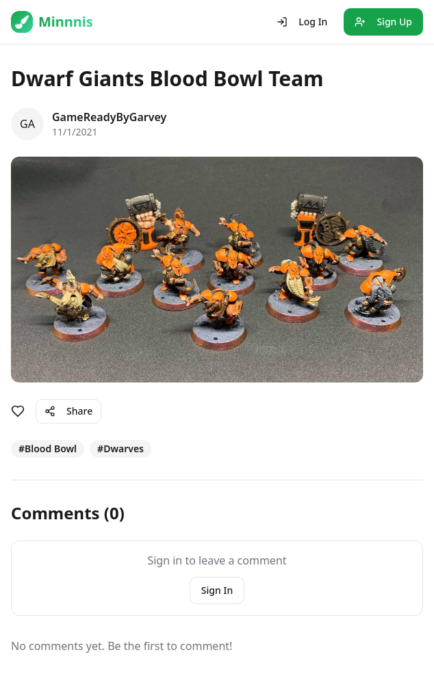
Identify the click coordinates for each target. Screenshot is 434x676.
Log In (302, 21)
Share (68, 410)
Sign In (217, 590)
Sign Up (383, 21)
